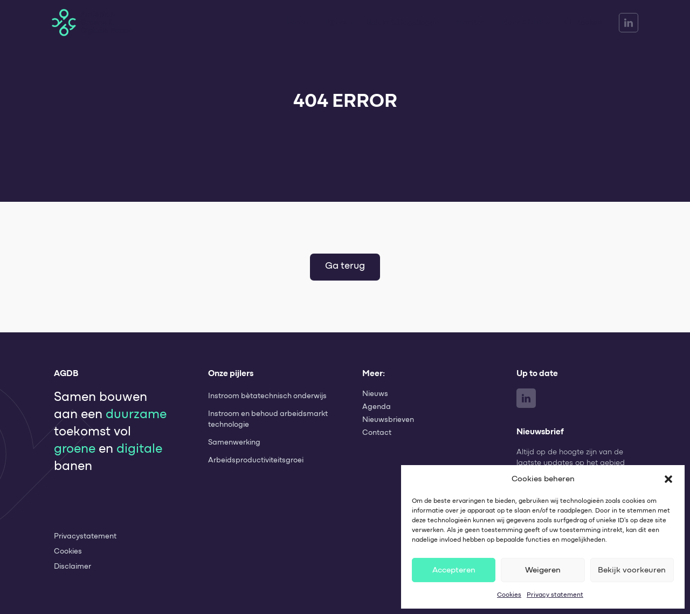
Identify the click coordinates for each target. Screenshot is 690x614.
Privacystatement (85, 536)
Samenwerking (234, 442)
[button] (668, 479)
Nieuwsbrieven (388, 420)
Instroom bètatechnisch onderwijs (267, 396)
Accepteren (453, 570)
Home (297, 22)
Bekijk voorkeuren (632, 570)
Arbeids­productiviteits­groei (255, 460)
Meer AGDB (522, 22)
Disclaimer (72, 566)
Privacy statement (555, 594)
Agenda (376, 407)
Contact (376, 432)
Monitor (470, 22)
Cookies (509, 594)
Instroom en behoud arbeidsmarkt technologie (268, 419)
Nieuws (375, 394)
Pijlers (336, 22)
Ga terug (345, 266)
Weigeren (543, 570)
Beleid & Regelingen (403, 22)
